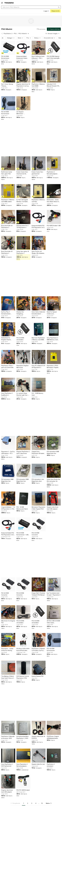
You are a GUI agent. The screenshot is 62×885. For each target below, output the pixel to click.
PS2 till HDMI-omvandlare (20, 338)
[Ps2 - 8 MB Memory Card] (39, 385)
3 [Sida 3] (31, 803)
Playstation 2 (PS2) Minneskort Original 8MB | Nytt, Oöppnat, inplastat (53, 366)
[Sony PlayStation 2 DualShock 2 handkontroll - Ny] (8, 385)
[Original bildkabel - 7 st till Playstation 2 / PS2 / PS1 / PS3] (8, 498)
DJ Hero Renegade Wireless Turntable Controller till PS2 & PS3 (22, 200)
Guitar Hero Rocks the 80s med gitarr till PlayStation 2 (53, 480)
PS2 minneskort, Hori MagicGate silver (38, 480)
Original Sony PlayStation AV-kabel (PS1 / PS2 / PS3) (38, 452)
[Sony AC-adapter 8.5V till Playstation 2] (39, 357)
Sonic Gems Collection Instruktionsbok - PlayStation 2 (38, 313)
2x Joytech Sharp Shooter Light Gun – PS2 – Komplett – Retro (23, 394)
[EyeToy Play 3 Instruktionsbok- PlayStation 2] (8, 303)
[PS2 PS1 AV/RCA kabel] (23, 781)
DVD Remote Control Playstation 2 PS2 (22, 677)
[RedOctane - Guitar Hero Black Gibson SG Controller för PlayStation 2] (54, 191)
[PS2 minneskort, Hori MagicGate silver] (39, 471)
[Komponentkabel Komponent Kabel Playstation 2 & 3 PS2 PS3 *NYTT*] (23, 48)
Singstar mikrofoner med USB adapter (7, 791)
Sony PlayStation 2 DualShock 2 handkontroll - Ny (7, 394)
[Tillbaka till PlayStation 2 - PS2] (2, 33)
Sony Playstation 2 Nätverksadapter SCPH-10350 (22, 765)
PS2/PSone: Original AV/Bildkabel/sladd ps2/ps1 (53, 737)
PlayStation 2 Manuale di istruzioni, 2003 (7, 737)
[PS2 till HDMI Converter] (39, 524)
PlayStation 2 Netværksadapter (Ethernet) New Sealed (54, 173)
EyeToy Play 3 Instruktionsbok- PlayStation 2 (6, 313)
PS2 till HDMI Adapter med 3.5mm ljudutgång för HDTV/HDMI (53, 57)
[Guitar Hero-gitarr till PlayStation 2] (23, 243)
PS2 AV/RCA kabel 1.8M (54, 225)
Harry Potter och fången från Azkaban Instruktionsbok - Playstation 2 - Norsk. (38, 252)
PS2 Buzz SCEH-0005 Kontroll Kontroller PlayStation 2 (22, 649)
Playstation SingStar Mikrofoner (22, 366)
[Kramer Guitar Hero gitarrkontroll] (39, 163)
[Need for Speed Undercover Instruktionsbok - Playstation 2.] (54, 303)
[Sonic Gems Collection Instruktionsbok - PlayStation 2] (39, 303)
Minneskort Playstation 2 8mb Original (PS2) (38, 508)
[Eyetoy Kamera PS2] (39, 668)
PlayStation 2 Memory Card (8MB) (38, 85)
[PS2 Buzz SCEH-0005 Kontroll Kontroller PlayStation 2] (23, 640)
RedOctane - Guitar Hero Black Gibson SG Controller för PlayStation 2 (53, 200)
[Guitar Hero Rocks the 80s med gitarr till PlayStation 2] (54, 471)
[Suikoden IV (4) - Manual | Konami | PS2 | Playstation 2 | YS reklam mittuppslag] (54, 75)
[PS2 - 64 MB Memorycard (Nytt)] (23, 498)
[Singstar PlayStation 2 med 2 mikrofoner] (23, 443)
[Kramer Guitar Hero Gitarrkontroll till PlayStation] (23, 163)
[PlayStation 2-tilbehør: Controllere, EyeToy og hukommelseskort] (39, 640)
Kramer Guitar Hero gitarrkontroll (37, 173)
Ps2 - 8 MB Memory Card (37, 394)
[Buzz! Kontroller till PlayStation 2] (8, 217)
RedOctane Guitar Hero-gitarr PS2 (6, 173)
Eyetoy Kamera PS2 (37, 676)
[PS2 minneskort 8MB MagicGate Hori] (54, 443)
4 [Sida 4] (35, 803)
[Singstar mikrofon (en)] (39, 756)
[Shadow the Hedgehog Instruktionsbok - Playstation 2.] (23, 303)
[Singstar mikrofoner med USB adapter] (8, 781)
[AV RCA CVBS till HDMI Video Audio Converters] (54, 612)
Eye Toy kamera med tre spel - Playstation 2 (53, 594)
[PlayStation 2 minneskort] (54, 756)
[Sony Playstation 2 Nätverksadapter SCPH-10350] (23, 756)
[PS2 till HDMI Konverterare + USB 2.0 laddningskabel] (23, 524)
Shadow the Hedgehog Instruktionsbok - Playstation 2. (21, 313)
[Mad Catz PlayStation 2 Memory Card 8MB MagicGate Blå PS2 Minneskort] (39, 329)
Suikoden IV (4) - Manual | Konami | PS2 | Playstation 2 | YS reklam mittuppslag (54, 85)
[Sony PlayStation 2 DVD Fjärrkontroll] (8, 756)
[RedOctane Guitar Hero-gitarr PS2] (8, 163)
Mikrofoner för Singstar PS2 (8, 621)
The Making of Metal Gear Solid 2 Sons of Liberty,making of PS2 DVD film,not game (7, 677)
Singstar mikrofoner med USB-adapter (52, 508)
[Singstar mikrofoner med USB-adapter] (54, 498)
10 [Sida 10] (42, 803)
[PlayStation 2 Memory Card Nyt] (39, 191)
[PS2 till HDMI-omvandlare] (23, 329)
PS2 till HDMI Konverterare (5, 57)
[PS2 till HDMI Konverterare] (8, 48)
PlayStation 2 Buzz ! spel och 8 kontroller (7, 366)
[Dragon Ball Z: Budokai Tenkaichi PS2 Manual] (39, 584)
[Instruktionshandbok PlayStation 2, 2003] (23, 728)
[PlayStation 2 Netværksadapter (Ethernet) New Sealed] (54, 163)
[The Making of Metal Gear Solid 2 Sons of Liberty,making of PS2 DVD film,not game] (8, 668)
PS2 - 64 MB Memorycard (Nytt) (22, 508)
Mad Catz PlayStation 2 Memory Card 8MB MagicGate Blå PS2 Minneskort (38, 339)
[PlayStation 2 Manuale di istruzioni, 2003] (8, 728)
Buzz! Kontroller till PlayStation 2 (6, 226)
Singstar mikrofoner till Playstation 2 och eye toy (23, 85)
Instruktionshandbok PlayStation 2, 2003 (22, 737)
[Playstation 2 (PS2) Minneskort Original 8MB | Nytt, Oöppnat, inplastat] (54, 357)
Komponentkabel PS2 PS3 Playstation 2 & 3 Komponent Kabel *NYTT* (38, 226)
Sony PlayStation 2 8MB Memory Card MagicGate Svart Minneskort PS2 (52, 339)
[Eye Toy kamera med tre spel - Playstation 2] (54, 584)
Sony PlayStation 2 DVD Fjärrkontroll (7, 765)
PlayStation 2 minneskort (51, 765)
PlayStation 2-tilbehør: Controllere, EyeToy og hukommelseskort (39, 649)
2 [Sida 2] (27, 803)
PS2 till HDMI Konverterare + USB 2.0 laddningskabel (22, 534)
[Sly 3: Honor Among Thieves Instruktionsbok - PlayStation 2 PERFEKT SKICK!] (8, 75)
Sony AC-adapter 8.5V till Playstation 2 (38, 366)
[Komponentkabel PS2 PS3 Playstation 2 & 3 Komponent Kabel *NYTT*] (39, 217)
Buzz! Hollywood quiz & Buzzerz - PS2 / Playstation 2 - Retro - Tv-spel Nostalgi (38, 57)
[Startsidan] (9, 2)
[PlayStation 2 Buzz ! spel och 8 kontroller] (8, 357)
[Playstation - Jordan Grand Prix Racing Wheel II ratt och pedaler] (8, 640)
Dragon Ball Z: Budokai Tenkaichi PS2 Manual (38, 594)
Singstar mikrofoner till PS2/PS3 (38, 737)
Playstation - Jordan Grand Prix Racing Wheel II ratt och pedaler (7, 649)
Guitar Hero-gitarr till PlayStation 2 (22, 252)
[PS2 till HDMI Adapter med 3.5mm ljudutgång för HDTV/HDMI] (54, 48)
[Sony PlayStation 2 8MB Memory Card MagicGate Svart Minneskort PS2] (54, 329)
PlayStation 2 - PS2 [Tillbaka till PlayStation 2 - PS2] (10, 33)
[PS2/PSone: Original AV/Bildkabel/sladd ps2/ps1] (54, 728)
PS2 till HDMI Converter (35, 533)
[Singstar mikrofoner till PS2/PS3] (39, 728)
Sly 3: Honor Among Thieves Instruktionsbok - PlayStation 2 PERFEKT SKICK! (8, 85)
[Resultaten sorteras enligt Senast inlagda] (52, 33)
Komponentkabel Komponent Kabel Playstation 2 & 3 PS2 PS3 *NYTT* (22, 57)
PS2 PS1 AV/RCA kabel (23, 790)
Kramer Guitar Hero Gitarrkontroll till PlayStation (22, 173)
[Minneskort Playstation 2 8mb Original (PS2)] (39, 498)
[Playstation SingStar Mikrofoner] (23, 357)
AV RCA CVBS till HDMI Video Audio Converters (53, 622)
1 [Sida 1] (23, 803)
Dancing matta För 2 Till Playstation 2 (22, 226)
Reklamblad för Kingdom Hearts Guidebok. (6, 339)
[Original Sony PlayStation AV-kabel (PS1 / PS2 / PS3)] (39, 443)
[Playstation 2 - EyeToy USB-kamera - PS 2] (8, 443)
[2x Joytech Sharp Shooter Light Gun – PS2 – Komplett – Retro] (23, 385)
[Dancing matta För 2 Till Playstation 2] (23, 217)
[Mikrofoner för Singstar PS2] (8, 612)
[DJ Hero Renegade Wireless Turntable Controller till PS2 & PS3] (23, 191)
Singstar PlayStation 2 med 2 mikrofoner (23, 452)
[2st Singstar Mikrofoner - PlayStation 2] (23, 103)
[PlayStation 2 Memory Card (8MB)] (39, 75)
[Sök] (59, 7)
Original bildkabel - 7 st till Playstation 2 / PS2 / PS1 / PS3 (8, 508)
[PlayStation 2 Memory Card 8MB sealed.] (8, 191)
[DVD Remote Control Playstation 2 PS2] (23, 668)
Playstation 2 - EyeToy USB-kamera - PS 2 (8, 452)
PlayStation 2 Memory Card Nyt (38, 200)
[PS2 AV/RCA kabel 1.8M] (54, 217)
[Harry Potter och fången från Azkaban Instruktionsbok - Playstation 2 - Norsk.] (39, 243)
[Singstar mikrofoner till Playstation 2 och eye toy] (23, 75)
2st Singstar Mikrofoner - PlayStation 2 (20, 113)
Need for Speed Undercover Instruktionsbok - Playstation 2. (52, 313)
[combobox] (31, 7)
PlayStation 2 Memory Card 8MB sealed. (7, 200)
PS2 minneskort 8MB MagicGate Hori (53, 452)
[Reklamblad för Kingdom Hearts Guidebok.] (8, 329)
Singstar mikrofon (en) (38, 764)
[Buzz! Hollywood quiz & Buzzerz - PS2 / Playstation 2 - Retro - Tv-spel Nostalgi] (39, 48)
